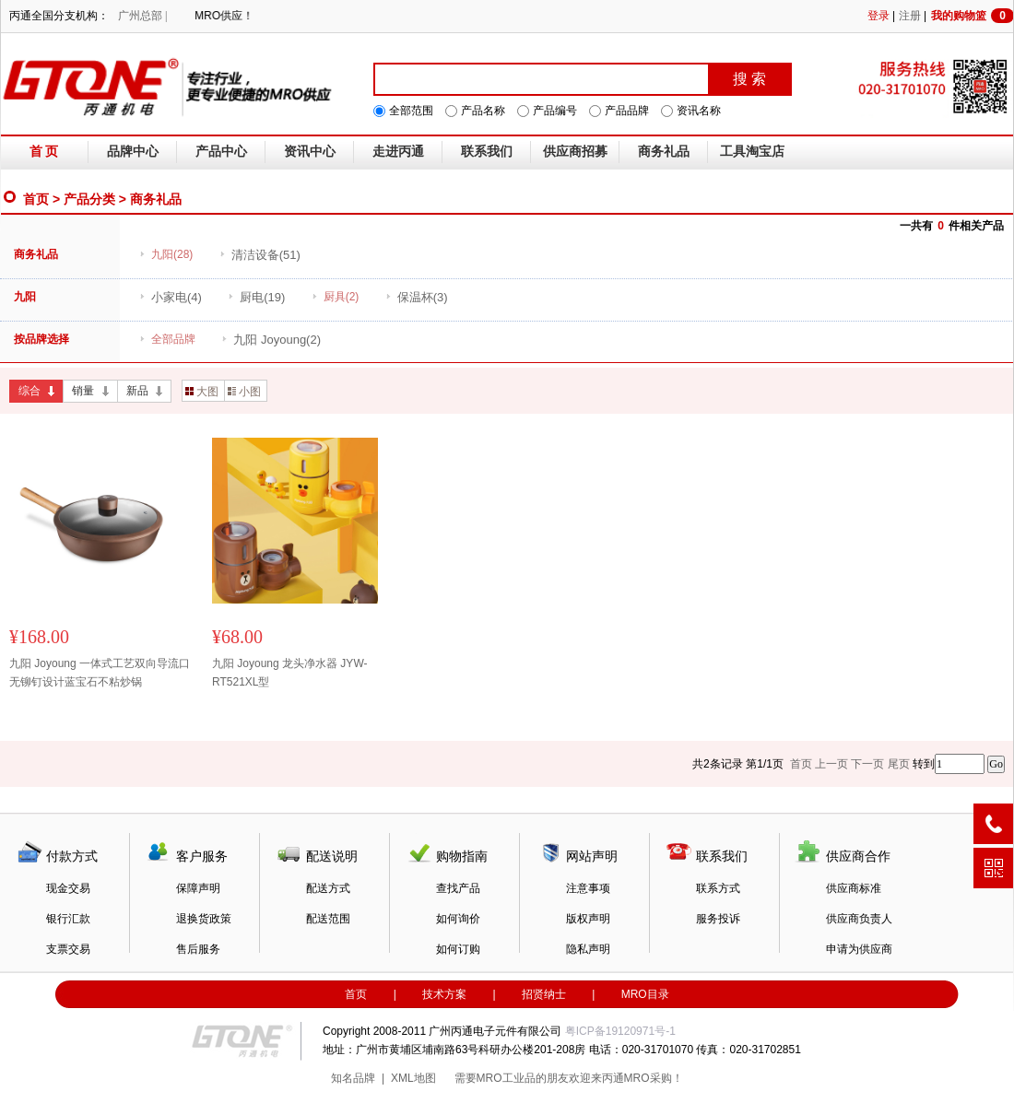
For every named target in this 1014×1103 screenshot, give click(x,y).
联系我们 (487, 151)
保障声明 (198, 888)
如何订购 (458, 949)
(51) (260, 255)
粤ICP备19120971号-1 (620, 1031)
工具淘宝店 (752, 151)
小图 (244, 391)
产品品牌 (627, 110)
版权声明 (588, 918)
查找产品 (458, 888)
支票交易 (68, 949)
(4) (170, 297)
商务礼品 (664, 151)
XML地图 (413, 1078)
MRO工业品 (506, 1078)
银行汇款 (68, 918)
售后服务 (198, 949)
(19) (256, 297)
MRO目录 (645, 994)
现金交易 (68, 888)
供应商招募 (575, 151)
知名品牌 (353, 1078)
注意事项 (588, 888)
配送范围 (328, 918)
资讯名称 (699, 110)
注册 (910, 15)
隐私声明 (588, 949)
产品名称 (483, 110)
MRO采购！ (653, 1078)
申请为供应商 (859, 949)
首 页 (44, 151)
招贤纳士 (544, 994)
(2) (271, 339)
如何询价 (458, 918)
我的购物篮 (972, 15)
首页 (36, 199)
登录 (878, 15)
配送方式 (328, 888)
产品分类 (89, 199)
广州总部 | (142, 15)
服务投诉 (718, 918)
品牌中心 (133, 151)
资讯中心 (310, 151)
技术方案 (444, 994)
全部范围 (411, 110)
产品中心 (221, 151)
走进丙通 (398, 151)
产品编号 (555, 110)
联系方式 (718, 888)
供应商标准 (853, 888)
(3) (416, 297)
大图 (201, 391)
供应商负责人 (859, 918)
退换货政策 (203, 918)
